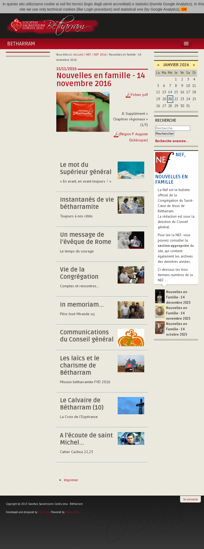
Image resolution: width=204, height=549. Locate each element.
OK (183, 9)
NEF (88, 54)
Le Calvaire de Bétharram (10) (82, 404)
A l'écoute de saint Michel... (86, 439)
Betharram (21, 44)
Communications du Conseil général (87, 336)
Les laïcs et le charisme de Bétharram (79, 366)
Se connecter (190, 499)
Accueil (78, 54)
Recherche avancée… (172, 141)
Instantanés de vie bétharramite (87, 203)
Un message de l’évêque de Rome (85, 238)
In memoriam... (82, 305)
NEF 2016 (100, 54)
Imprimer (71, 480)
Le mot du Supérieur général (86, 168)
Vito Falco (44, 512)
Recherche (165, 120)
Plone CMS (71, 512)
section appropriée (173, 245)
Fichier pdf (139, 94)
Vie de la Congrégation (79, 273)
